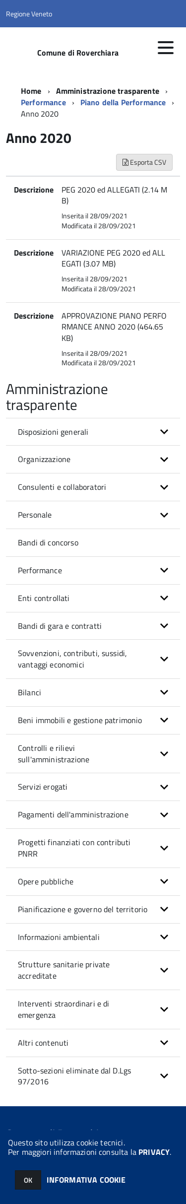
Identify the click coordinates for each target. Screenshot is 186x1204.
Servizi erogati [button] (42, 787)
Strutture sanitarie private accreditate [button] (64, 970)
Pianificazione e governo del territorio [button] (82, 909)
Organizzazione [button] (44, 459)
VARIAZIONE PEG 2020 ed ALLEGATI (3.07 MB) (113, 258)
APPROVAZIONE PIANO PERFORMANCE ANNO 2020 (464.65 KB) (114, 327)
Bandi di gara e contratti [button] (60, 626)
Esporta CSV (144, 162)
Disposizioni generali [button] (53, 432)
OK (28, 1180)
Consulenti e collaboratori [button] (62, 487)
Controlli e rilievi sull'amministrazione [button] (53, 753)
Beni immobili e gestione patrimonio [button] (80, 720)
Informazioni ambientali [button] (59, 937)
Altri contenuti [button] (43, 1043)
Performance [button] (40, 570)
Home (31, 91)
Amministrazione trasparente (107, 91)
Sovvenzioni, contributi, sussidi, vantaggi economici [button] (72, 658)
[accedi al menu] (166, 48)
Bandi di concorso (48, 542)
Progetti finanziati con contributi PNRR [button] (74, 848)
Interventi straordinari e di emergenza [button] (63, 1009)
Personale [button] (35, 515)
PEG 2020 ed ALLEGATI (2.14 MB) (114, 195)
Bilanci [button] (29, 692)
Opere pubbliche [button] (45, 881)
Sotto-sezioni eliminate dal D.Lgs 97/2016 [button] (74, 1076)
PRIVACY (154, 1152)
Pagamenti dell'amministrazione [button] (73, 814)
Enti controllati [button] (44, 598)
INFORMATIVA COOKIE (86, 1180)
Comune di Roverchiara (78, 53)
